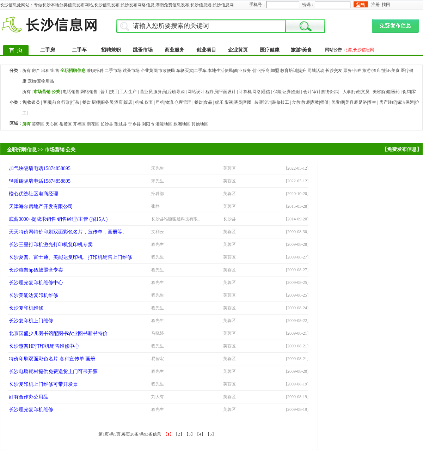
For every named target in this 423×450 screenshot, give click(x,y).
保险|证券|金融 (286, 91)
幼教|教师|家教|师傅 (310, 102)
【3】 (189, 434)
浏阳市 (148, 124)
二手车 (79, 50)
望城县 (120, 124)
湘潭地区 (163, 124)
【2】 (179, 434)
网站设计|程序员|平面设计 (212, 91)
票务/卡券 (352, 70)
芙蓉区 (38, 124)
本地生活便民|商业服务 (229, 70)
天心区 (51, 124)
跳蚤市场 (143, 50)
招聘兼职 (111, 50)
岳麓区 (65, 124)
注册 (375, 4)
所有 (26, 70)
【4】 (200, 434)
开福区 (79, 124)
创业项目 (206, 50)
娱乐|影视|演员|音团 (233, 102)
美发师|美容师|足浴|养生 (353, 102)
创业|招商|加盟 (265, 70)
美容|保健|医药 (386, 91)
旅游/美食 (301, 50)
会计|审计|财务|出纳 (321, 91)
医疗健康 (270, 50)
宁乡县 (134, 124)
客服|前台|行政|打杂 (61, 102)
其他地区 (199, 124)
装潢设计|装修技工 (272, 102)
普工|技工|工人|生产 (118, 91)
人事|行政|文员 (356, 91)
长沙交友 (333, 70)
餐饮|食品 (203, 102)
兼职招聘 (95, 70)
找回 (386, 4)
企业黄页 (238, 50)
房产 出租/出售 (45, 70)
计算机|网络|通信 (254, 91)
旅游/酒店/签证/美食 (381, 70)
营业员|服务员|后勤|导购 (162, 91)
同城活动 (315, 70)
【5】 (211, 434)
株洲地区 (181, 124)
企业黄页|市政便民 (158, 70)
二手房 (47, 50)
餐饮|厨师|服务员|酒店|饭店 (107, 102)
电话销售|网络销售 (80, 91)
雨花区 (93, 124)
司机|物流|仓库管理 (173, 102)
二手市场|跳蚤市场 (122, 70)
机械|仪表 (144, 102)
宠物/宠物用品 (40, 81)
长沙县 (106, 124)
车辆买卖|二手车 (191, 70)
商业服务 (174, 50)
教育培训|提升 (293, 70)
